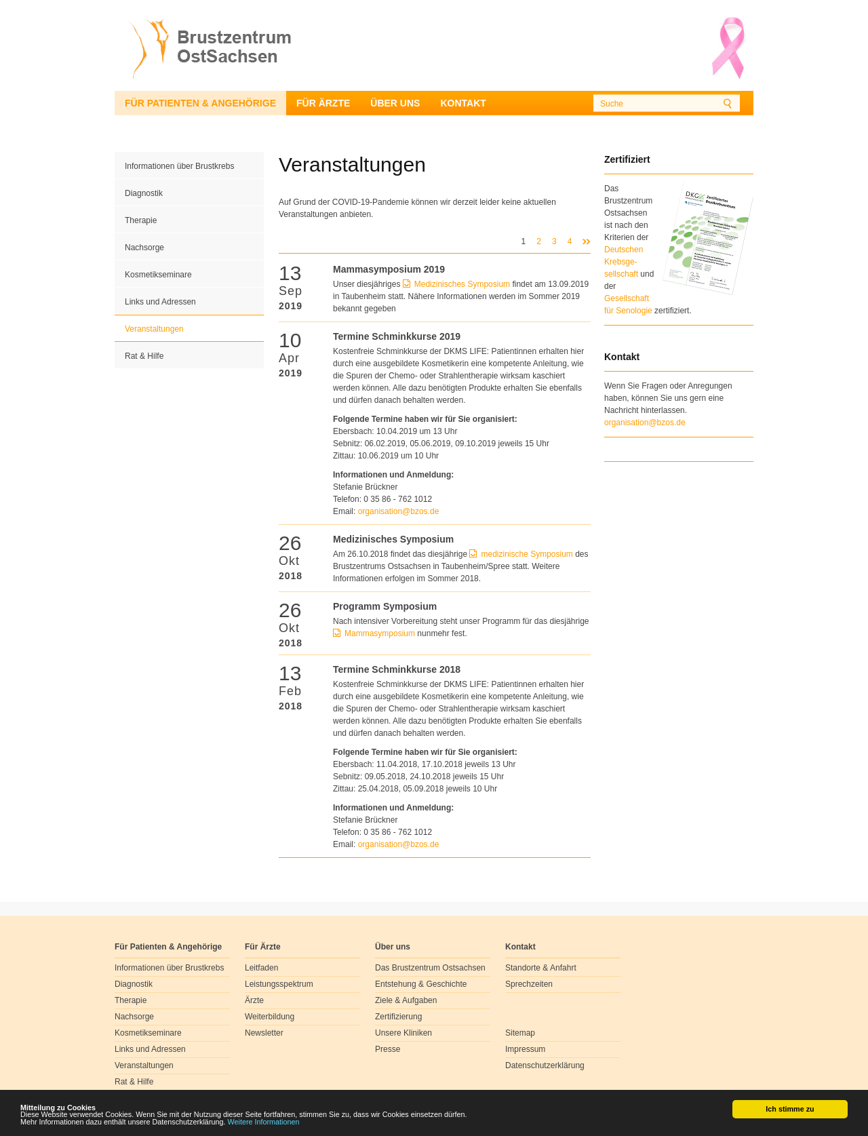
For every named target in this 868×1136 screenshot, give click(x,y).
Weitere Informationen (264, 1122)
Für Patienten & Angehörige (200, 103)
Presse (387, 1049)
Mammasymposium (380, 633)
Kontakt (463, 103)
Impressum (525, 1049)
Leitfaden (261, 968)
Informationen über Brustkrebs (179, 166)
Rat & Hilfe (144, 356)
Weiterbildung (269, 1016)
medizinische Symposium (526, 554)
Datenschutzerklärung (545, 1065)
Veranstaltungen (154, 329)
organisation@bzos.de (645, 422)
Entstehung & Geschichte (421, 984)
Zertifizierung (398, 1016)
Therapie (141, 220)
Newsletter (264, 1033)
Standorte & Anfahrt (540, 968)
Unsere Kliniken (403, 1033)
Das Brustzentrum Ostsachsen (430, 968)
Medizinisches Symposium (462, 284)
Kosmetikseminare (158, 274)
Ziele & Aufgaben (406, 1000)
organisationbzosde (398, 511)
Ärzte (254, 1000)
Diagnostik (144, 193)
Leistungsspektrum (279, 984)
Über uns (395, 103)
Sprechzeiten (529, 984)
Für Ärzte (323, 103)
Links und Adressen (160, 302)
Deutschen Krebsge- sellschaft (623, 262)
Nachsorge (144, 247)
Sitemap (520, 1033)
